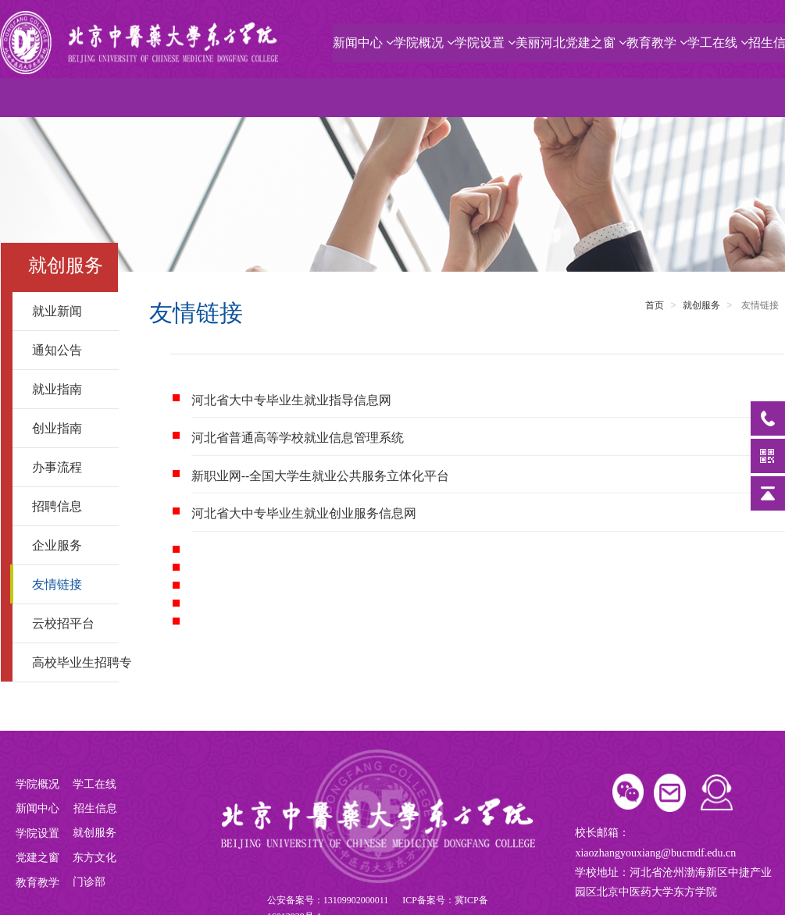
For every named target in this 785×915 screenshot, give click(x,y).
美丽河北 (541, 42)
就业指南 (69, 389)
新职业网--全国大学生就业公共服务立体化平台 (320, 475)
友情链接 (69, 584)
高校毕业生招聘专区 (75, 662)
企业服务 (69, 545)
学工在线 (717, 42)
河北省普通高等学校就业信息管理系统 (297, 437)
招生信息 (96, 808)
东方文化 (94, 857)
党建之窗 (596, 42)
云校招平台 (69, 623)
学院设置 (485, 42)
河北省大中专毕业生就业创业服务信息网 (303, 513)
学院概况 (424, 42)
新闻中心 (363, 42)
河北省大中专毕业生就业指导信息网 (291, 400)
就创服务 (701, 305)
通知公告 (69, 350)
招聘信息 (69, 506)
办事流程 (69, 467)
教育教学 (656, 42)
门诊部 (89, 882)
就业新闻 (69, 311)
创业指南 (69, 428)
